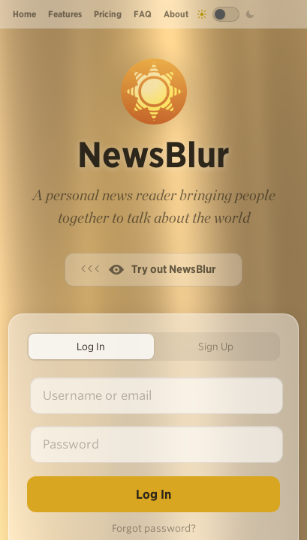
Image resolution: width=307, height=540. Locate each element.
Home (24, 14)
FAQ (143, 14)
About (176, 14)
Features (65, 14)
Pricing (108, 14)
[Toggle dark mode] (225, 14)
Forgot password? (154, 528)
